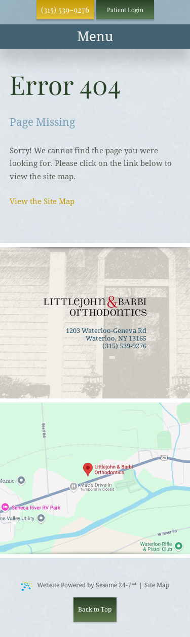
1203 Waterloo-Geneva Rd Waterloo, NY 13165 (106, 334)
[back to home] (95, 306)
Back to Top (94, 609)
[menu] (95, 36)
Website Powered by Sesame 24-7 (78, 586)
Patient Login (125, 10)
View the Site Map (42, 201)
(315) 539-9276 (65, 9)
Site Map (156, 585)
